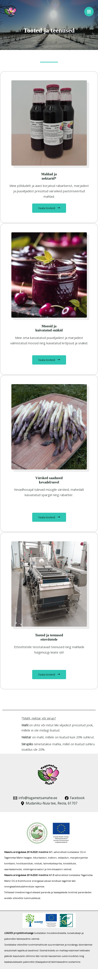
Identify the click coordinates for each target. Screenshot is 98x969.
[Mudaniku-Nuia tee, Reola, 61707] (49, 803)
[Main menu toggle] (89, 11)
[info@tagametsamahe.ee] (35, 798)
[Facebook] (75, 798)
